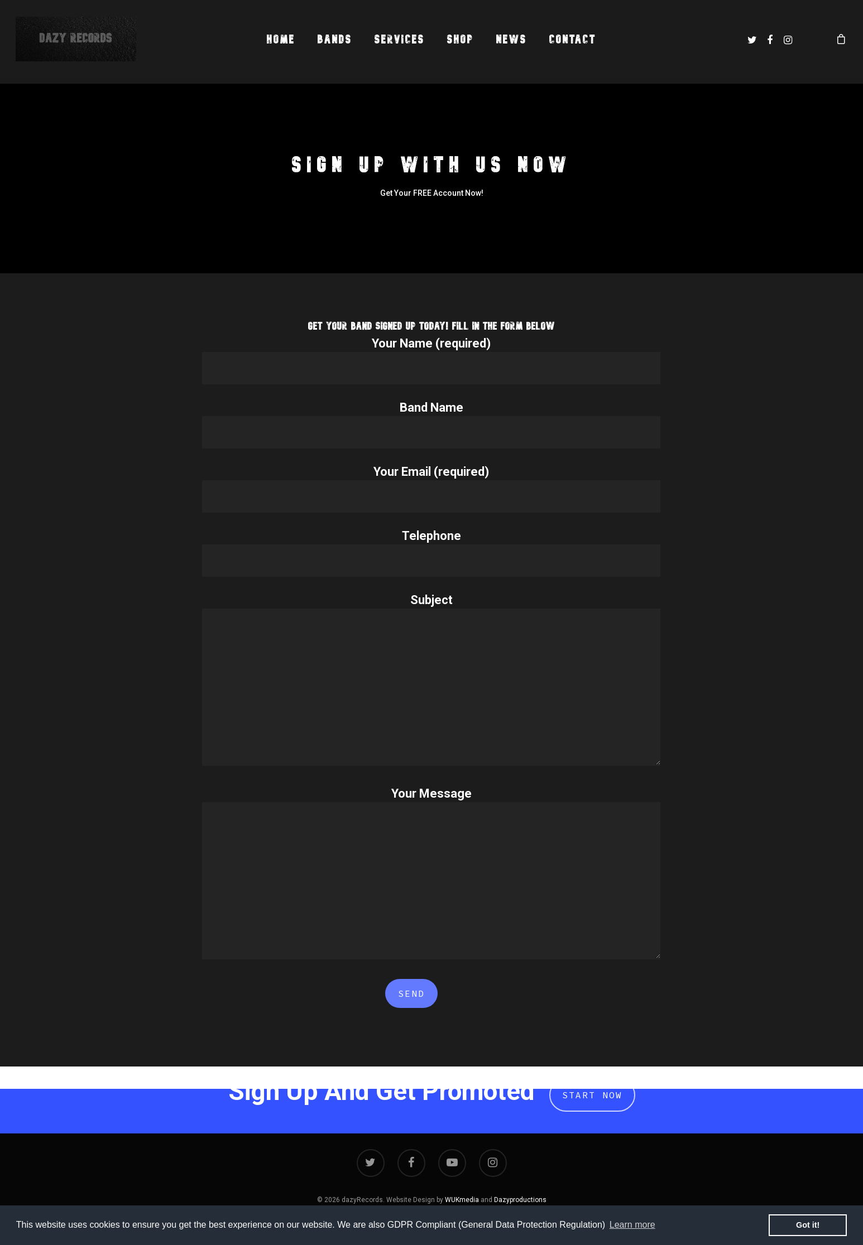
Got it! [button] (807, 1224)
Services (400, 39)
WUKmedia (462, 1200)
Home (281, 39)
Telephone (431, 553)
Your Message (431, 875)
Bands (335, 39)
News (511, 39)
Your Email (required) (431, 489)
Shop (460, 39)
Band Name (431, 424)
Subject (431, 681)
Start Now (592, 1095)
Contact (572, 39)
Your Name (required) (431, 360)
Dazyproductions (520, 1200)
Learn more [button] (632, 1224)
